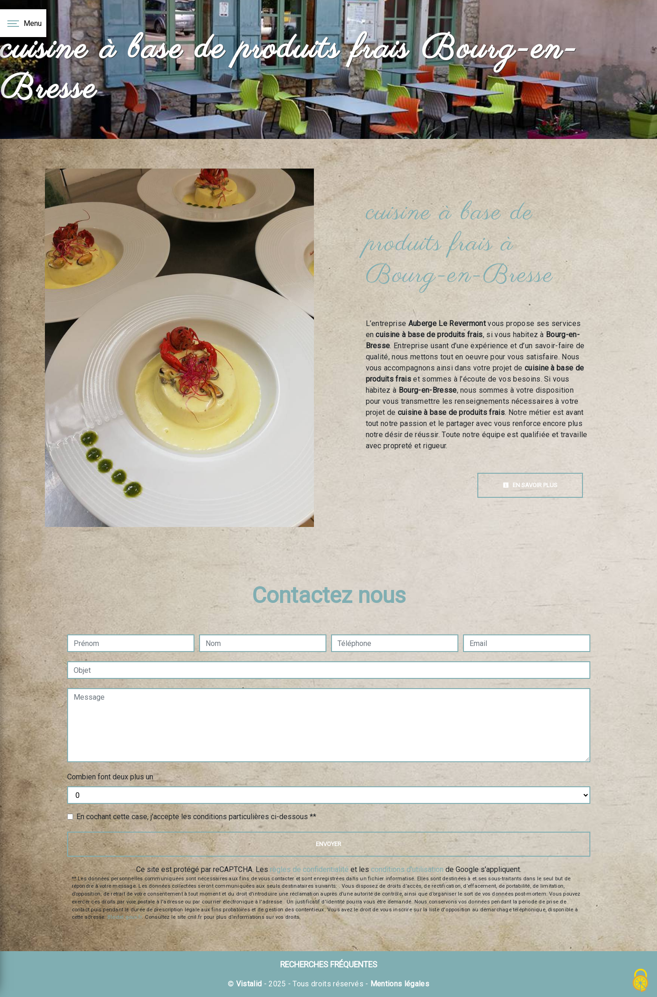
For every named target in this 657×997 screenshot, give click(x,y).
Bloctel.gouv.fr (124, 917)
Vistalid (249, 983)
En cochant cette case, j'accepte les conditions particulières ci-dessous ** (196, 816)
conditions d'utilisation (407, 869)
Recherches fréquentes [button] (328, 964)
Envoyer (328, 843)
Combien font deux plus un (110, 776)
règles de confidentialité (309, 869)
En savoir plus (530, 485)
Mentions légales (399, 983)
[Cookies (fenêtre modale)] (641, 981)
